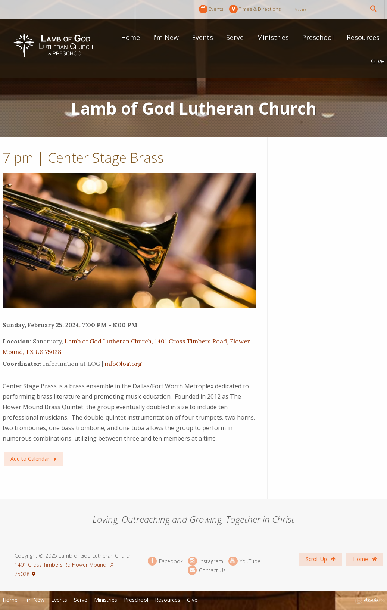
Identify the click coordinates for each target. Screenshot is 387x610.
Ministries (273, 37)
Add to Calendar (29, 458)
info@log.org (123, 363)
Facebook (165, 561)
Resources (363, 37)
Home (130, 37)
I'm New (166, 37)
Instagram (205, 561)
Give (378, 60)
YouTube (244, 561)
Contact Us (207, 570)
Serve (235, 37)
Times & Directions (255, 9)
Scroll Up (321, 559)
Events (211, 9)
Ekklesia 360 (370, 600)
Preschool (318, 37)
